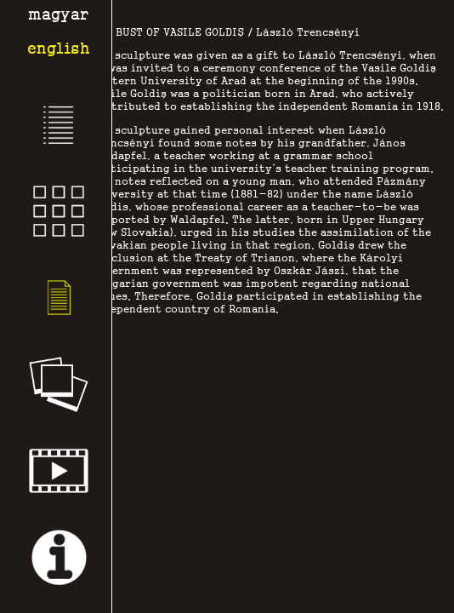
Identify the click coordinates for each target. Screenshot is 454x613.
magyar (58, 14)
